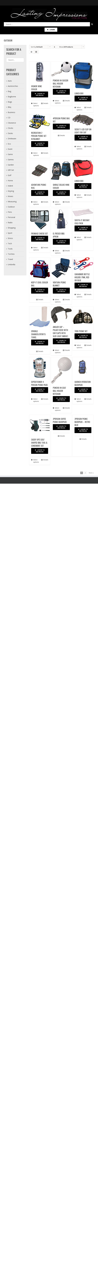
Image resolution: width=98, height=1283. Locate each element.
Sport (10, 233)
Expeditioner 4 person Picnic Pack (39, 383)
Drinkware (12, 138)
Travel (10, 259)
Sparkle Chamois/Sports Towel (38, 334)
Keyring (11, 191)
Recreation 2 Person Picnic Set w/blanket (38, 136)
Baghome (12, 96)
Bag (9, 91)
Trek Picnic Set (81, 331)
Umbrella (11, 264)
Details (45, 103)
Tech (10, 243)
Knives (10, 196)
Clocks (10, 128)
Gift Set (11, 170)
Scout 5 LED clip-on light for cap (83, 131)
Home (10, 180)
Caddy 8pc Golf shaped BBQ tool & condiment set (39, 442)
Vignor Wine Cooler (36, 88)
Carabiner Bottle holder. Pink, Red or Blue (82, 277)
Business (11, 112)
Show (66, 47)
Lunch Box (79, 93)
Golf (9, 175)
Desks (10, 133)
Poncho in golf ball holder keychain (59, 390)
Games (11, 159)
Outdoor (11, 207)
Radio (10, 222)
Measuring (12, 201)
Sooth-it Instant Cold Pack (82, 222)
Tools (10, 249)
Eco (9, 144)
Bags (10, 102)
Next (90, 473)
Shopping (11, 228)
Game (10, 154)
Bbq (9, 107)
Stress (10, 238)
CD (9, 117)
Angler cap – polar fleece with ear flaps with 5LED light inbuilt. (60, 331)
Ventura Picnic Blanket (59, 284)
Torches (11, 254)
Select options (36, 104)
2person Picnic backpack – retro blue (82, 422)
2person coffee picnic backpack (60, 420)
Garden (11, 165)
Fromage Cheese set (39, 233)
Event (10, 149)
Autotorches (13, 86)
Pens (10, 212)
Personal (11, 217)
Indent (10, 186)
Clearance (12, 123)
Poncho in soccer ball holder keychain (60, 83)
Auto (10, 81)
